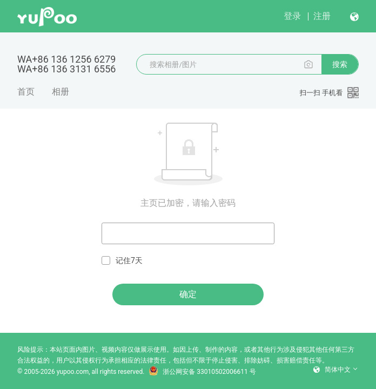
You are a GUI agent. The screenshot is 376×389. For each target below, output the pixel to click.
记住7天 (122, 260)
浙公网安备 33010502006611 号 (202, 371)
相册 (60, 91)
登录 (292, 16)
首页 (26, 91)
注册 (322, 16)
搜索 (339, 64)
